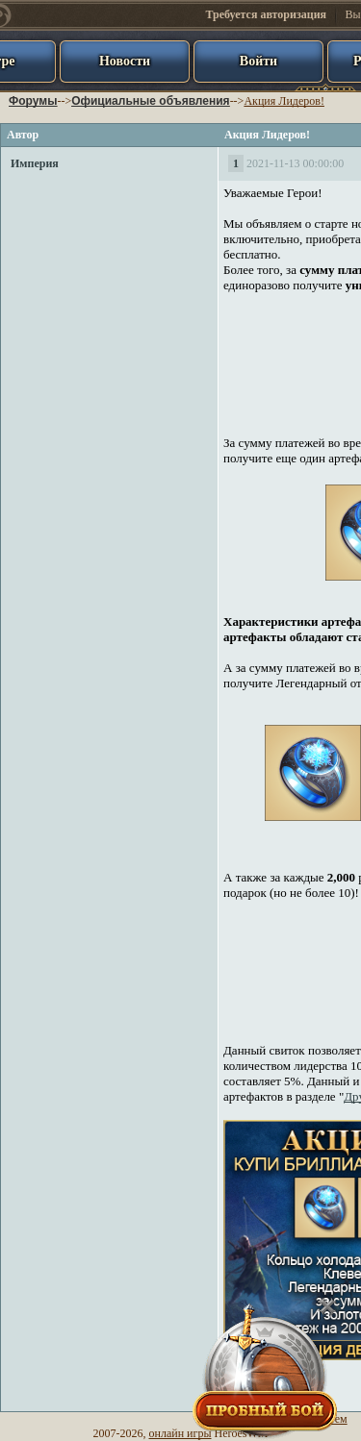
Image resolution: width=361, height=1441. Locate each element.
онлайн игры (180, 1433)
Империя (35, 163)
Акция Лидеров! (284, 101)
